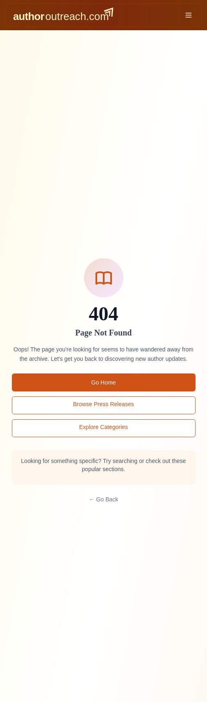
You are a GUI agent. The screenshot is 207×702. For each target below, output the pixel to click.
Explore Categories (103, 427)
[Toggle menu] (188, 15)
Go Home (103, 382)
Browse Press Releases (103, 404)
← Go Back (103, 499)
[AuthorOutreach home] (63, 15)
